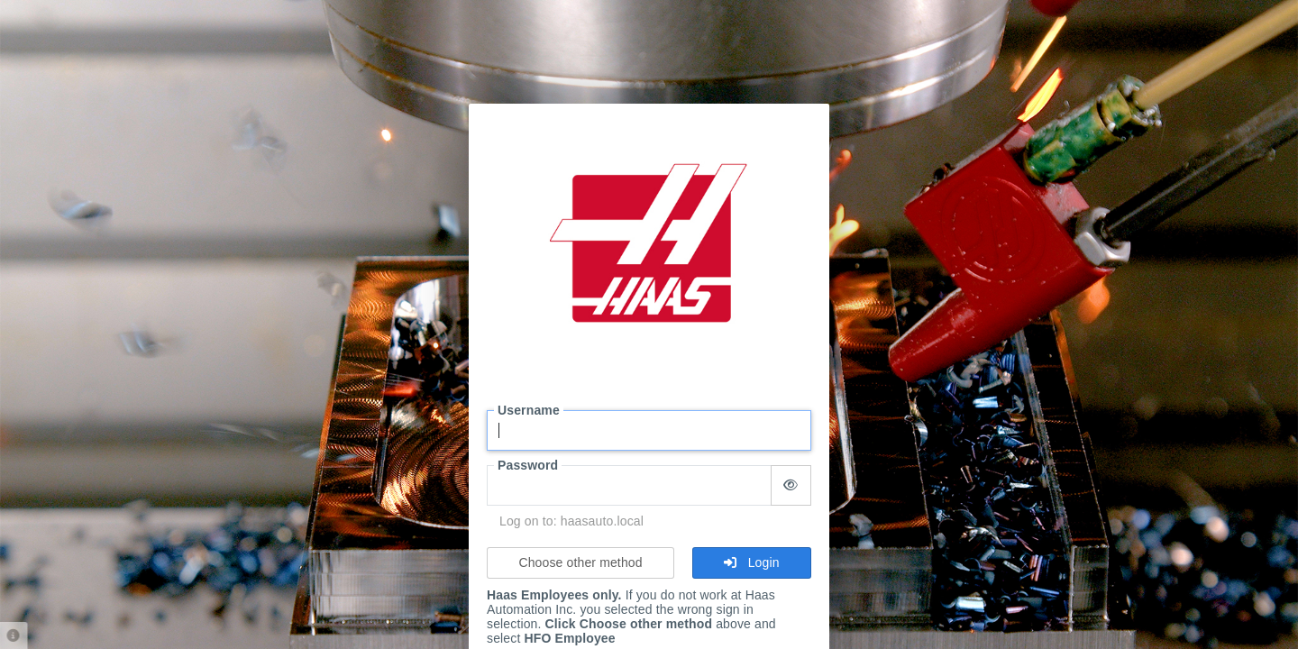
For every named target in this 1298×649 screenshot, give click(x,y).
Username (529, 410)
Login (751, 562)
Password (528, 465)
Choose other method (580, 562)
